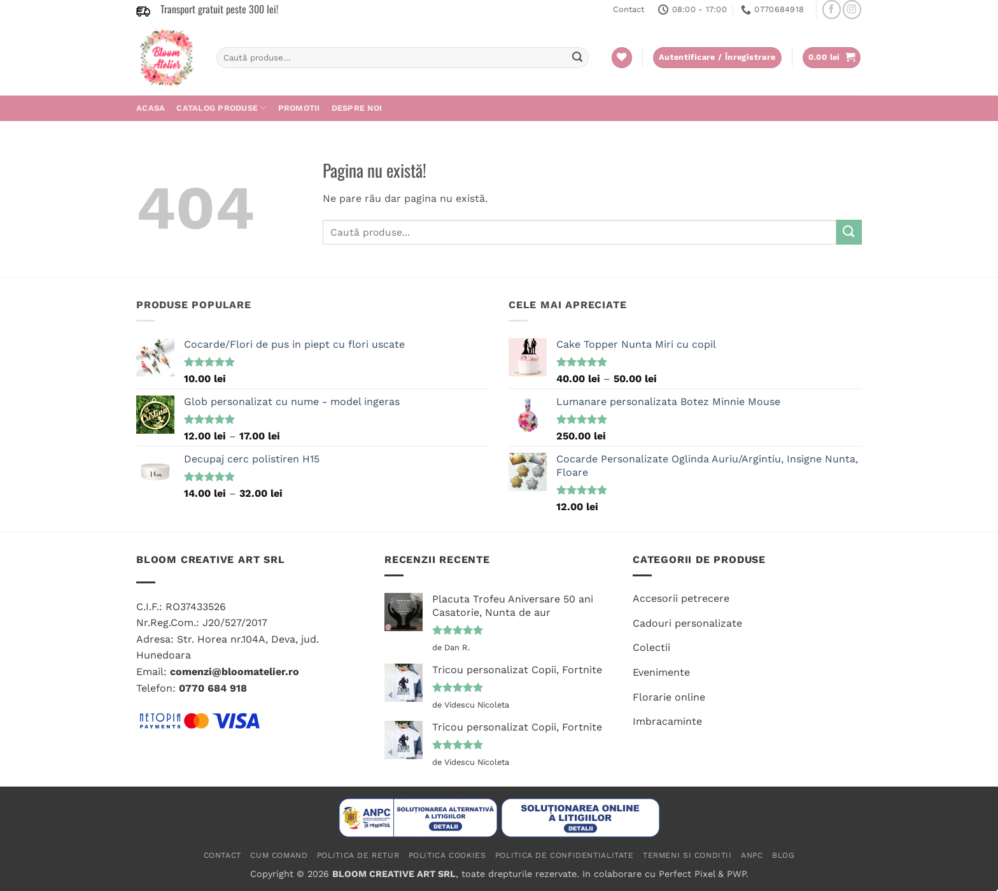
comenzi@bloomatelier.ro (234, 672)
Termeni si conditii (687, 855)
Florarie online (669, 697)
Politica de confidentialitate (564, 855)
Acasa (150, 108)
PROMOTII (299, 108)
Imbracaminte (667, 721)
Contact (628, 9)
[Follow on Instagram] (852, 9)
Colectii (651, 647)
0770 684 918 (213, 688)
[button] (832, 57)
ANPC (752, 855)
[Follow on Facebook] (831, 9)
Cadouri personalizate (687, 623)
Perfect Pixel (687, 874)
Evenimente (661, 672)
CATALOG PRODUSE (221, 108)
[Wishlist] (622, 57)
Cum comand (278, 855)
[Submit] (577, 58)
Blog (783, 855)
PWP (736, 874)
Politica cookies (447, 855)
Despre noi (357, 108)
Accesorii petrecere (681, 598)
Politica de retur (358, 855)
